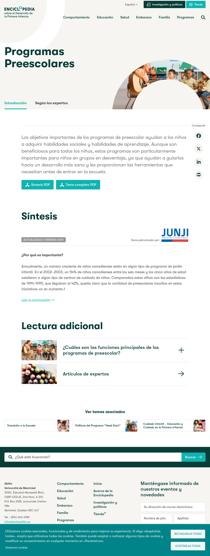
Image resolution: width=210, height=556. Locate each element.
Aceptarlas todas (184, 545)
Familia (62, 513)
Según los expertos (51, 103)
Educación (65, 491)
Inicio (97, 484)
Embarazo (65, 505)
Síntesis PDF (37, 185)
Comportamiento (70, 484)
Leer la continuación (38, 300)
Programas (65, 520)
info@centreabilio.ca (17, 521)
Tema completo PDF (78, 185)
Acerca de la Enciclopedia (103, 493)
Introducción (15, 103)
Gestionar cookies (16, 547)
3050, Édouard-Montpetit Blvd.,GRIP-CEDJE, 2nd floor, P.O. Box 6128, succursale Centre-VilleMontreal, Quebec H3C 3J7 (25, 501)
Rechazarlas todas (185, 532)
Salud (61, 498)
